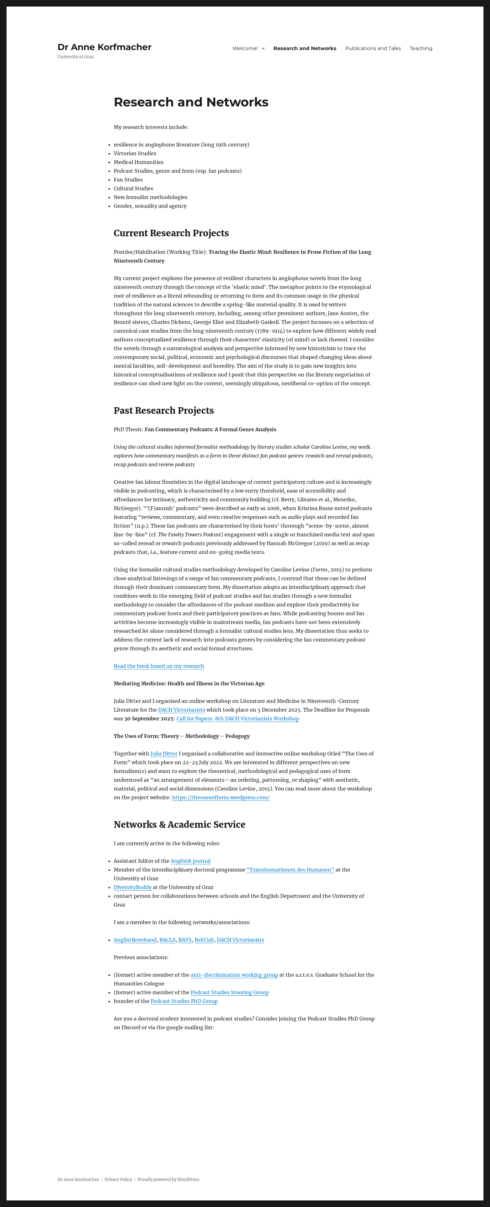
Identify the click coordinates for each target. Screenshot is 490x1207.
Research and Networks (305, 48)
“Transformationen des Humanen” (290, 870)
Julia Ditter (164, 753)
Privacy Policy (118, 1179)
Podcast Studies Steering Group (230, 992)
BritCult (204, 940)
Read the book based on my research (159, 666)
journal (191, 861)
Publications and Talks (373, 48)
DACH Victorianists (181, 710)
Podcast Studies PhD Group (184, 1001)
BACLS (167, 940)
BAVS (185, 940)
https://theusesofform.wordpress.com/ (221, 797)
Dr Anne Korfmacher (105, 47)
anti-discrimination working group (234, 975)
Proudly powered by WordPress (168, 1179)
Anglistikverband (135, 940)
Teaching (421, 48)
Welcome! (245, 48)
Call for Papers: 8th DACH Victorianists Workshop (238, 718)
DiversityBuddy (133, 887)
